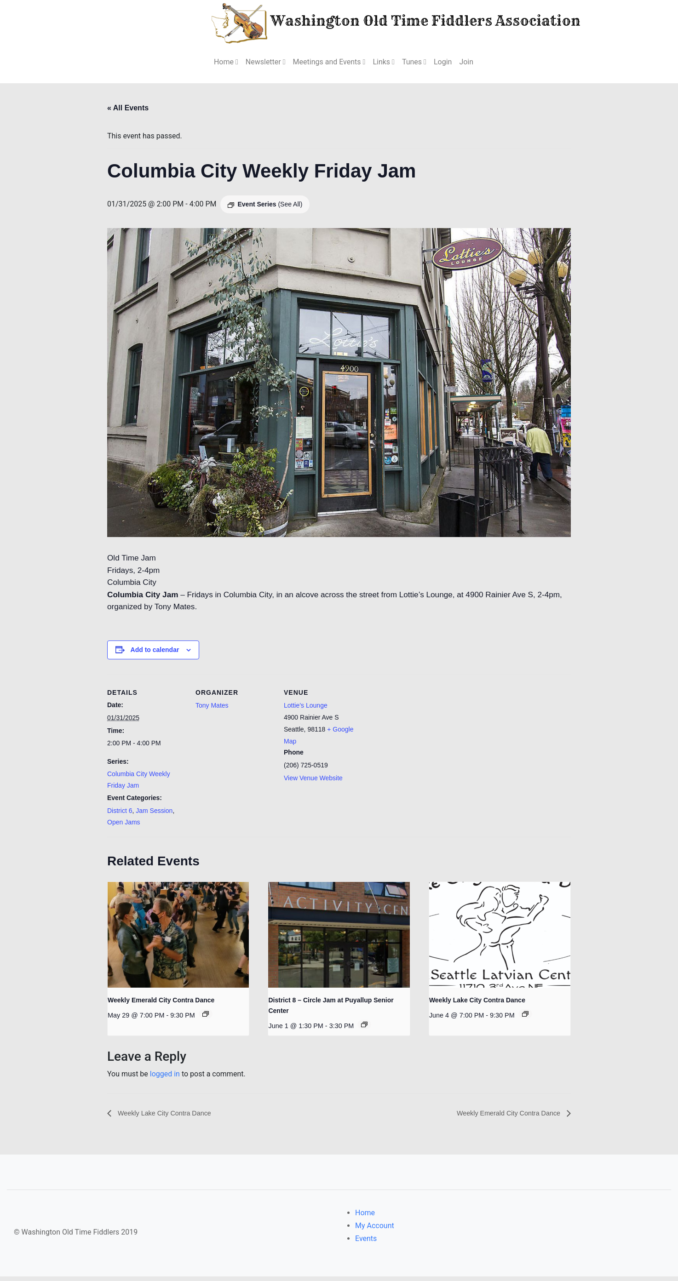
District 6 (119, 814)
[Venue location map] (420, 740)
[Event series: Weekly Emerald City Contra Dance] (205, 1018)
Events (366, 1243)
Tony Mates (212, 709)
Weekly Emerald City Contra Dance (161, 1004)
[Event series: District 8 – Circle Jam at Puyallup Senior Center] (364, 1028)
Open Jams (123, 825)
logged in (165, 1078)
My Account (374, 1230)
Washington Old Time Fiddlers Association (368, 22)
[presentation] (178, 939)
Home (365, 1217)
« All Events (128, 108)
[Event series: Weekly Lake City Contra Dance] (525, 1018)
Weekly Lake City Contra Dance (477, 1004)
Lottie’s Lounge (306, 709)
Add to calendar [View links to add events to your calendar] (155, 654)
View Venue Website (313, 782)
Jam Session (154, 814)
